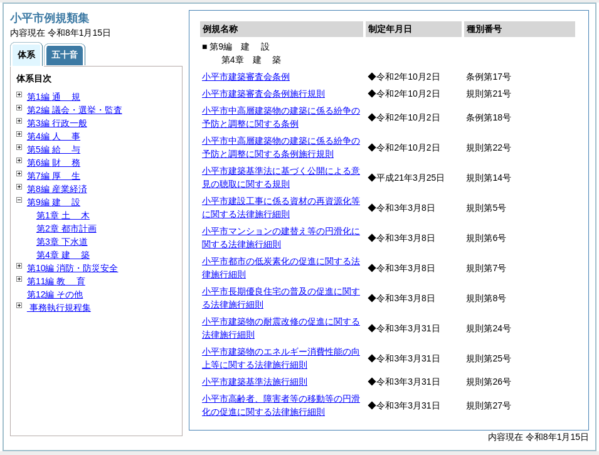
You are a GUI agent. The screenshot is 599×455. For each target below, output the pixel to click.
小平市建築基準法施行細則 (254, 382)
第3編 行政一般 (57, 123)
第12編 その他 (55, 294)
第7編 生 (53, 176)
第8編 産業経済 (57, 189)
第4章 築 (63, 255)
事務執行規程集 (59, 307)
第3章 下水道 (62, 242)
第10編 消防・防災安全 (72, 268)
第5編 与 (53, 149)
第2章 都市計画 (66, 228)
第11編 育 (56, 281)
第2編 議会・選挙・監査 (74, 110)
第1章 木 (63, 215)
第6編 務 (53, 163)
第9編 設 (53, 202)
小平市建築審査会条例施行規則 (263, 93)
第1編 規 (53, 97)
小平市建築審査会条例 (246, 77)
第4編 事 (53, 136)
